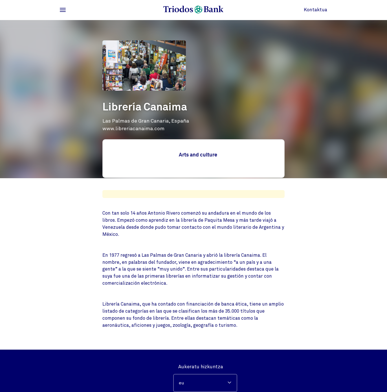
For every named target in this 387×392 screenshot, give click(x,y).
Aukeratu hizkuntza (200, 367)
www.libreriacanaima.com (133, 128)
